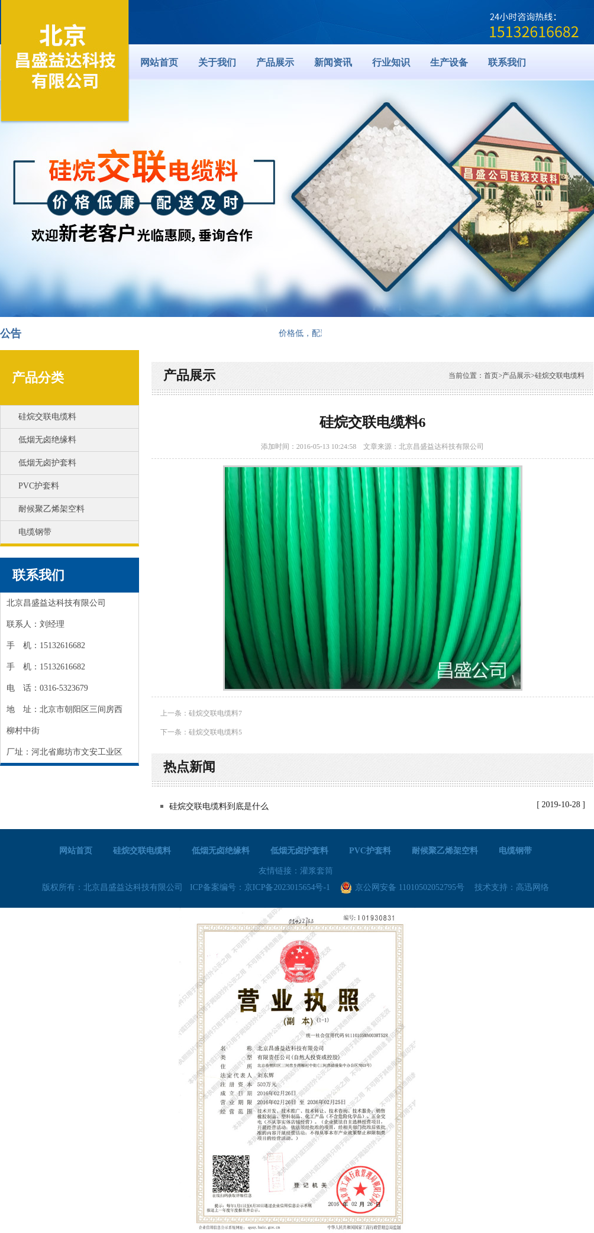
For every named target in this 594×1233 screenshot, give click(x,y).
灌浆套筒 (316, 870)
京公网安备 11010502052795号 (402, 888)
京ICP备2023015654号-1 (287, 887)
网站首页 (159, 62)
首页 (491, 375)
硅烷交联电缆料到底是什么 (219, 806)
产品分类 (38, 377)
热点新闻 (189, 766)
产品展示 (189, 375)
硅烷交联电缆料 (47, 416)
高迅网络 (532, 887)
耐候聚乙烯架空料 (51, 508)
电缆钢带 (34, 531)
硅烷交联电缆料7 (215, 713)
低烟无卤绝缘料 (47, 439)
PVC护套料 (38, 485)
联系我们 (38, 575)
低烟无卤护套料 (47, 462)
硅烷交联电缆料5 (215, 732)
